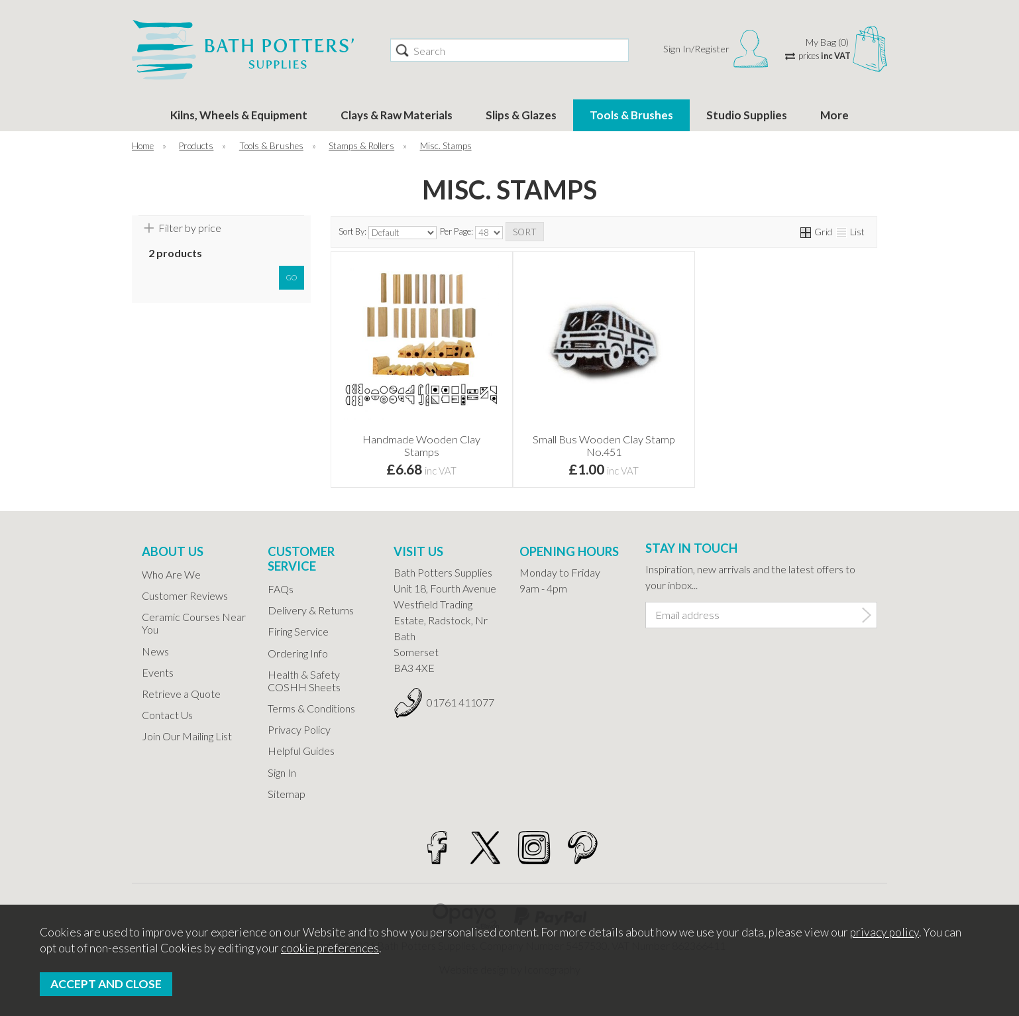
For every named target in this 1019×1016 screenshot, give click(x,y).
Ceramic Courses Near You (194, 623)
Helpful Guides (301, 750)
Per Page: (471, 232)
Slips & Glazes (521, 115)
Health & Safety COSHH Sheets (304, 680)
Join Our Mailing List (187, 736)
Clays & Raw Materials (397, 115)
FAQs (281, 589)
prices (824, 55)
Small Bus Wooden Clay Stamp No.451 (604, 445)
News (155, 651)
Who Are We (171, 574)
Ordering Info (298, 653)
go (291, 277)
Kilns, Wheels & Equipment (238, 115)
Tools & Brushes (631, 115)
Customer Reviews (185, 595)
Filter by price (189, 227)
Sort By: (388, 232)
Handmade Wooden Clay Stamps (421, 445)
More (834, 115)
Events (158, 672)
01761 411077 (460, 702)
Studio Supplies (746, 115)
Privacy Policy (299, 729)
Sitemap (286, 793)
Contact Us (167, 714)
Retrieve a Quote (181, 693)
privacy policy (884, 932)
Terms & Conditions (311, 708)
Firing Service (298, 631)
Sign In (282, 772)
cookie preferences (330, 948)
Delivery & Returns (311, 610)
